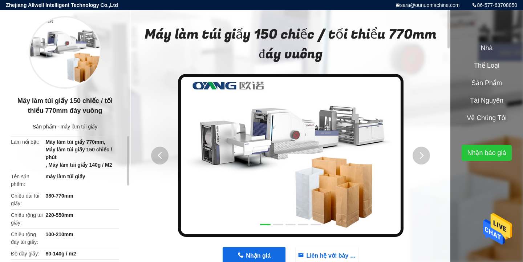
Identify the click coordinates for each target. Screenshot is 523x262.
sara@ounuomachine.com (430, 5)
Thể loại (486, 65)
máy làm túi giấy (79, 127)
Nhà (486, 48)
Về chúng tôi (487, 118)
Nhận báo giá (486, 152)
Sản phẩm (44, 127)
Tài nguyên (486, 100)
